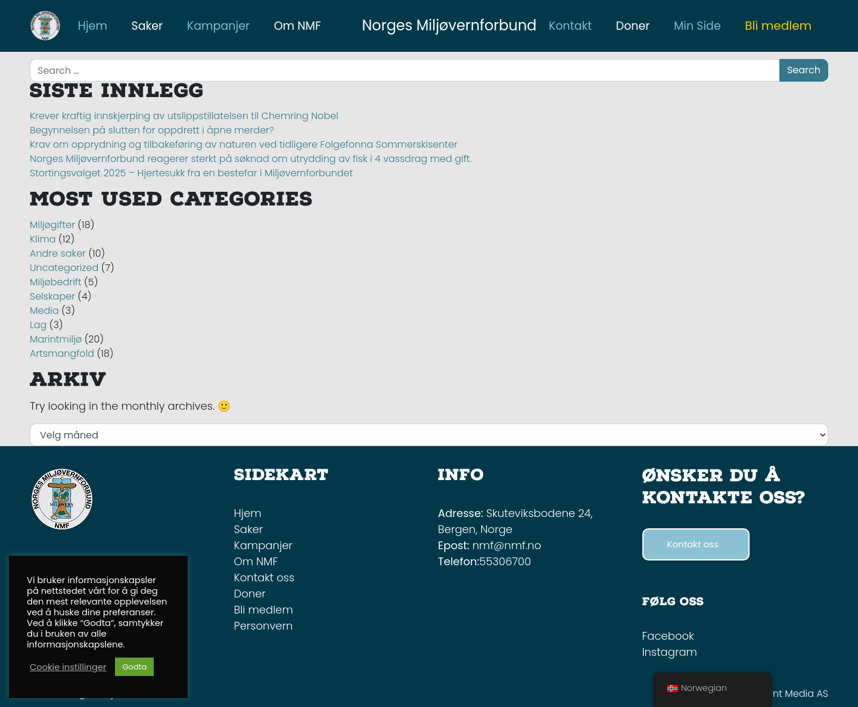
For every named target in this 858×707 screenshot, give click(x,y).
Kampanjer (263, 545)
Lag (38, 325)
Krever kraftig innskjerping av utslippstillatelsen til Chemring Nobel (185, 116)
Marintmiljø (56, 339)
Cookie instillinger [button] (68, 667)
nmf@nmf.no (507, 545)
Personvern (263, 625)
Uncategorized (64, 268)
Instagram (669, 651)
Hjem (248, 513)
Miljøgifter (52, 225)
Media (44, 310)
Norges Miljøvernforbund (449, 25)
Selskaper (52, 296)
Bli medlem (778, 25)
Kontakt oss (264, 577)
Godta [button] (134, 666)
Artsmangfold (62, 353)
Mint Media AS (795, 693)
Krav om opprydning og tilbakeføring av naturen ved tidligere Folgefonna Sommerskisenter (244, 144)
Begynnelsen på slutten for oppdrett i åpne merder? (152, 130)
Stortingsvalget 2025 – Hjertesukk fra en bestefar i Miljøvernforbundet (191, 173)
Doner (250, 593)
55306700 (505, 561)
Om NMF (256, 561)
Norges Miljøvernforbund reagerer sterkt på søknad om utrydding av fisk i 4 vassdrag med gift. (250, 159)
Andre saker (58, 253)
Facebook (668, 635)
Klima (43, 239)
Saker (248, 529)
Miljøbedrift (56, 282)
